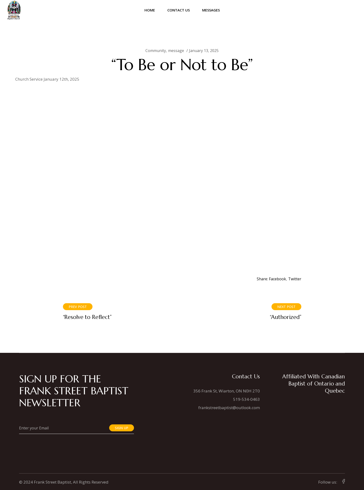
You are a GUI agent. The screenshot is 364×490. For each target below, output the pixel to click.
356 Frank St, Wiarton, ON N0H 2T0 (226, 391)
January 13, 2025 (204, 50)
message (176, 50)
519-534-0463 (246, 399)
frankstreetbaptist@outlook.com (229, 407)
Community (155, 50)
